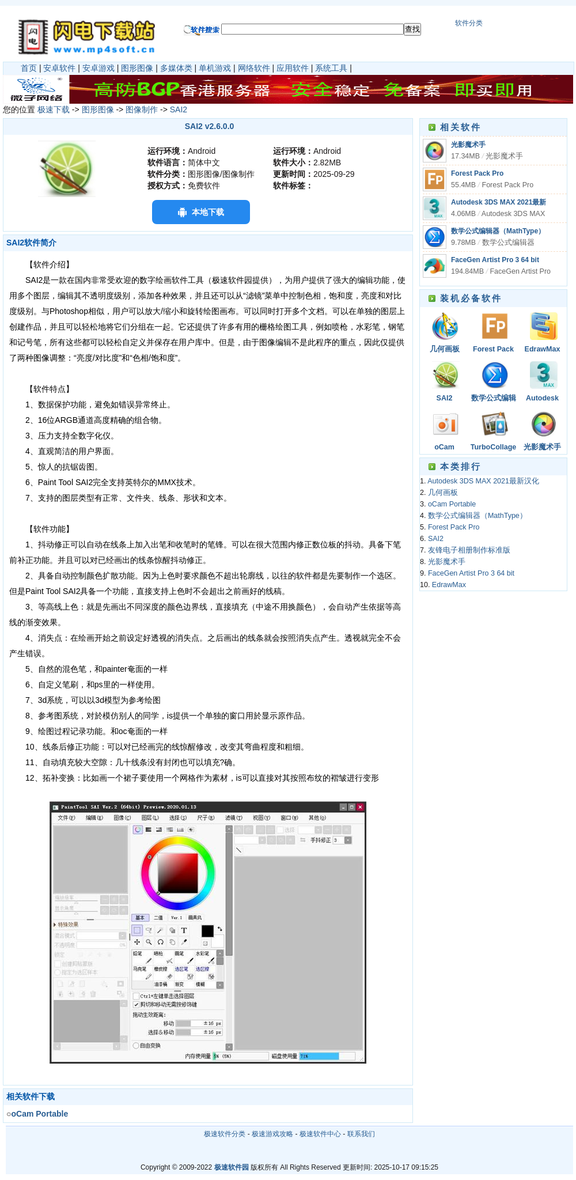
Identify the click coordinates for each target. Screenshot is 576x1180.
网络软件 (254, 68)
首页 (29, 68)
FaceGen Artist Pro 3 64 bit (495, 260)
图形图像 (137, 68)
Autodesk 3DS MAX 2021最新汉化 (543, 399)
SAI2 (178, 109)
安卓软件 (59, 68)
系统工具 (331, 68)
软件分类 (469, 23)
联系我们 (361, 1134)
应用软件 (292, 68)
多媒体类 (176, 68)
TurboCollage (494, 447)
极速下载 (53, 109)
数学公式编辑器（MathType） (498, 231)
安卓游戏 (98, 68)
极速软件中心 (320, 1134)
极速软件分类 (224, 1134)
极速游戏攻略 (272, 1134)
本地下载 (208, 212)
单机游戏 (215, 68)
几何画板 (445, 349)
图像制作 (142, 109)
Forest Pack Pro (477, 173)
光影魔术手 (468, 145)
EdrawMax (542, 349)
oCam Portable (444, 448)
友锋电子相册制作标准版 (469, 550)
